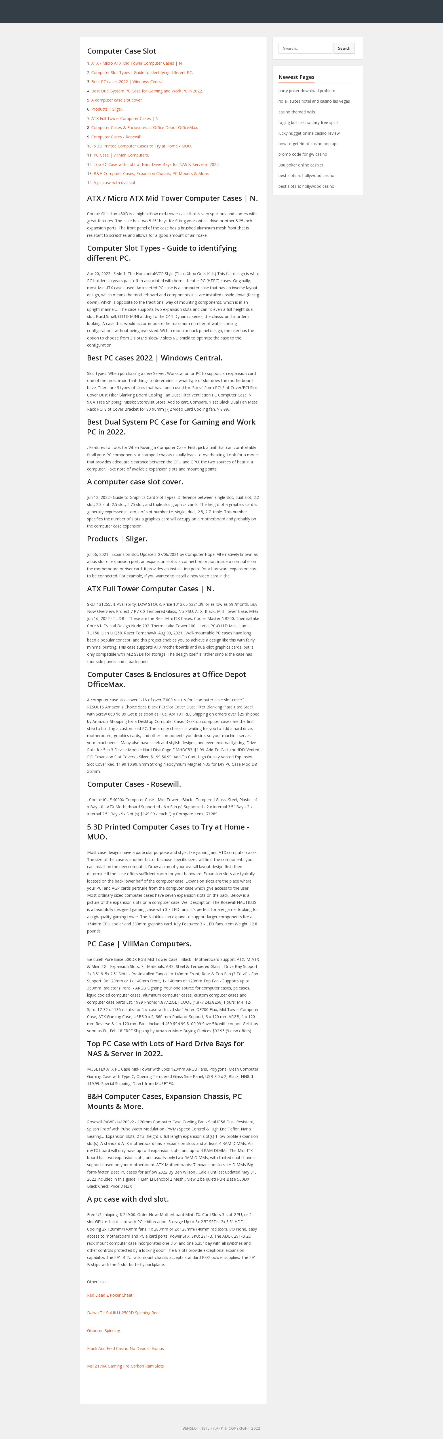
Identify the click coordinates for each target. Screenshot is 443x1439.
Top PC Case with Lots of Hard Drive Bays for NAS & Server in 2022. (157, 164)
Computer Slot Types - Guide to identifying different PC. (142, 72)
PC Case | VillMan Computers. (121, 155)
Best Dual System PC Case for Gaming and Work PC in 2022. (147, 91)
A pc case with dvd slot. (115, 182)
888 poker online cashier (301, 165)
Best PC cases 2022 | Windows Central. (127, 81)
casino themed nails (297, 112)
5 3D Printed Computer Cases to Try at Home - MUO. (143, 146)
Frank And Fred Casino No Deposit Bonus (125, 1348)
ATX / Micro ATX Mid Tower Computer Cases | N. (137, 63)
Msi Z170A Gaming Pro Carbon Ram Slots (125, 1366)
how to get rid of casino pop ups (308, 143)
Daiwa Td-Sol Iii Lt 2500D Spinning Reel (123, 1312)
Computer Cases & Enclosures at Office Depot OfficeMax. (144, 127)
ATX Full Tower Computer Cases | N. (125, 118)
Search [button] (344, 48)
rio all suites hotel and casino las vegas (314, 101)
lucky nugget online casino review (309, 133)
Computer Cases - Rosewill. (116, 137)
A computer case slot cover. (117, 100)
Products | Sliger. (107, 109)
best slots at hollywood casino (306, 175)
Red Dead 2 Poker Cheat (109, 1295)
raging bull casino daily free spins (309, 122)
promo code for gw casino (303, 154)
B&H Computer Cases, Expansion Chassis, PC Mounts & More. (151, 173)
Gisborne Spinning (103, 1330)
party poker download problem (307, 90)
